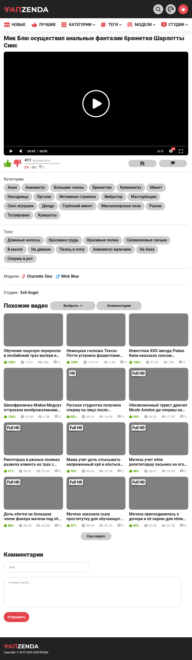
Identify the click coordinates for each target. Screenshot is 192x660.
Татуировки (19, 215)
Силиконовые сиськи (147, 240)
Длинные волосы (24, 240)
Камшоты (47, 215)
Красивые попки (102, 240)
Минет (156, 187)
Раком (155, 206)
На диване (41, 249)
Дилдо (48, 206)
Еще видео (96, 536)
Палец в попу (72, 249)
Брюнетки (102, 187)
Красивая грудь (63, 240)
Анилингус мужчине (112, 249)
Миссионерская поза (121, 206)
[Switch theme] (183, 9)
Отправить (17, 617)
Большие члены (69, 187)
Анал (12, 187)
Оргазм (44, 196)
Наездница (18, 196)
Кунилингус (131, 187)
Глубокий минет (78, 206)
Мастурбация (143, 196)
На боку (147, 249)
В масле (15, 249)
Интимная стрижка (78, 196)
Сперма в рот (20, 258)
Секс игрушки (21, 206)
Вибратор (113, 196)
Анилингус (35, 187)
